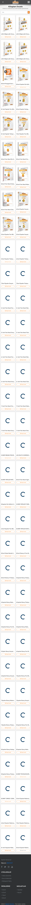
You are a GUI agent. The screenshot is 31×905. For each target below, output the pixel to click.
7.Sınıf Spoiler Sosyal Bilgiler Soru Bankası (13, 283)
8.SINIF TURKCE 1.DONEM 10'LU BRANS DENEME (15, 798)
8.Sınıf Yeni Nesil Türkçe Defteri (10, 209)
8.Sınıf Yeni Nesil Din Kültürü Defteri (11, 159)
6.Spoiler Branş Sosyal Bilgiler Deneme (12, 676)
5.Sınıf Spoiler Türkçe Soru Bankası (11, 259)
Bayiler (20, 892)
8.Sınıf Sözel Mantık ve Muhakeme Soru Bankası (14, 553)
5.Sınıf (4, 890)
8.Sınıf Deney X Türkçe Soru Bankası (11, 578)
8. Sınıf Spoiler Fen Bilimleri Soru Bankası (13, 109)
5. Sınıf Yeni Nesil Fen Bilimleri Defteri (11, 308)
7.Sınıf (4, 895)
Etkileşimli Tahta (6, 881)
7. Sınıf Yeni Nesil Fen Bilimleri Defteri (11, 406)
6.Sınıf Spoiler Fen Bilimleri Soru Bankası (12, 529)
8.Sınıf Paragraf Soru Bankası (9, 83)
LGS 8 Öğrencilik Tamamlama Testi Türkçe (13, 34)
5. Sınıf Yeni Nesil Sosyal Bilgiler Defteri (12, 332)
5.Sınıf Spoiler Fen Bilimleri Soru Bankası (12, 234)
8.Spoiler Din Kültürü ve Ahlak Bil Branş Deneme (15, 504)
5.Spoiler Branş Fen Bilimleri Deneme (11, 627)
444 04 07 (10, 863)
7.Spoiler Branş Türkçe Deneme (10, 725)
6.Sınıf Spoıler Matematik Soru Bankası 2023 (14, 823)
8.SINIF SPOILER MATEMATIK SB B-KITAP (13, 479)
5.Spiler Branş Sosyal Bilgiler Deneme (11, 651)
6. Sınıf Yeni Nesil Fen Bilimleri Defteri (12, 357)
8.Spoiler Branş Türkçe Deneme (10, 774)
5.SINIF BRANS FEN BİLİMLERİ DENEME (12, 455)
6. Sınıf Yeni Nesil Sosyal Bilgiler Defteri (12, 381)
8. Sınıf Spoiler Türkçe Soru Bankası (11, 134)
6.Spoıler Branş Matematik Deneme (11, 602)
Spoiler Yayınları (10, 904)
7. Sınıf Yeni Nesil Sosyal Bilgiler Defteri (12, 430)
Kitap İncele (8, 36)
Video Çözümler (6, 875)
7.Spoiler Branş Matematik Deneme (11, 700)
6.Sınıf (4, 892)
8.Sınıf (4, 898)
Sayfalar (20, 890)
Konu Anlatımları (7, 878)
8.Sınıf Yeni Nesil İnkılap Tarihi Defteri (11, 184)
